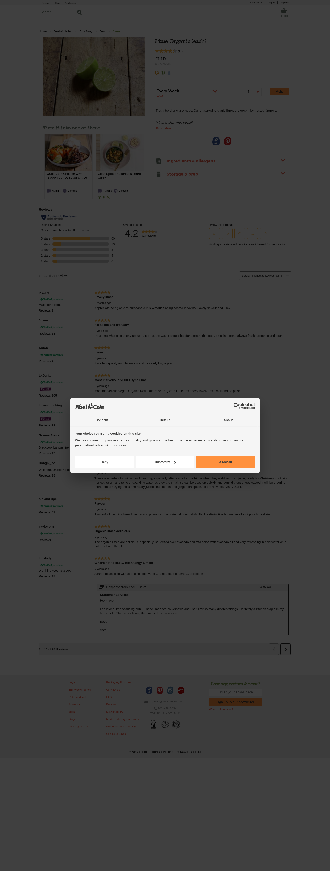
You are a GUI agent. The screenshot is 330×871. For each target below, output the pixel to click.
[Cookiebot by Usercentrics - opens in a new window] (236, 406)
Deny (104, 462)
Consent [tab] (102, 420)
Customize (165, 462)
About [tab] (228, 420)
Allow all (225, 462)
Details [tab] (165, 420)
